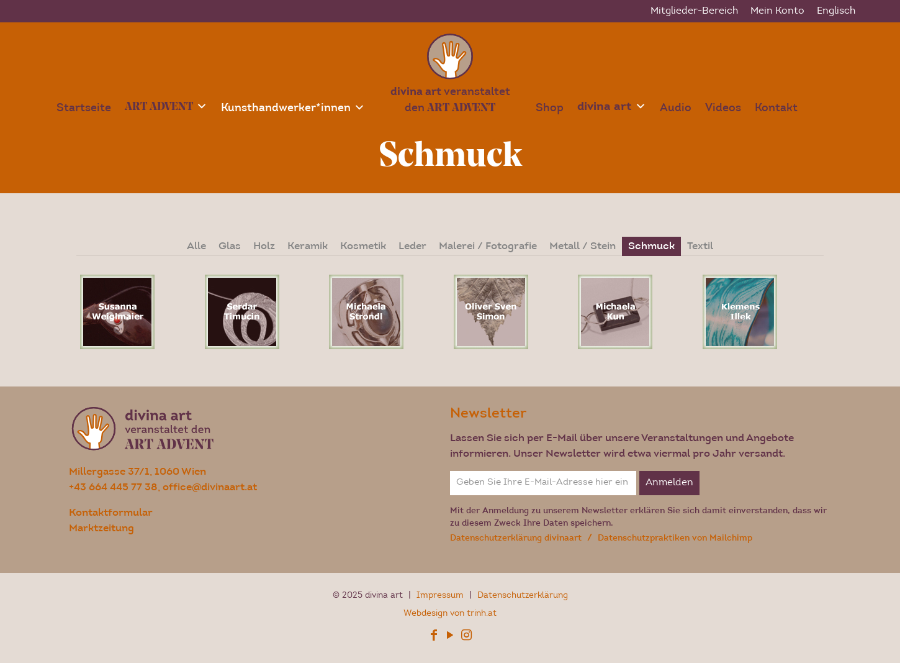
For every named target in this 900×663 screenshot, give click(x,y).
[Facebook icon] (434, 637)
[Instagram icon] (466, 637)
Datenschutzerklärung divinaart (517, 538)
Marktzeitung (101, 527)
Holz (264, 245)
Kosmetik (363, 245)
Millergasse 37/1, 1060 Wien (137, 471)
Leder (412, 245)
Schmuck (651, 245)
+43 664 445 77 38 (113, 486)
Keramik (307, 245)
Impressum (441, 596)
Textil (700, 245)
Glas (229, 245)
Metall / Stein (582, 245)
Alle (196, 245)
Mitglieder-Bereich (694, 11)
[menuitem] (836, 11)
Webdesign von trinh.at (450, 614)
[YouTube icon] (450, 637)
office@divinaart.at (210, 486)
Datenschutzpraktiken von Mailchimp (675, 538)
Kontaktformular (111, 512)
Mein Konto (777, 11)
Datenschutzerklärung (522, 596)
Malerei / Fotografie (488, 245)
